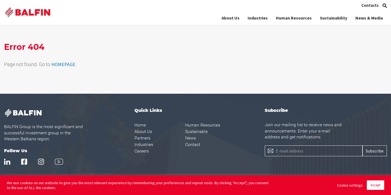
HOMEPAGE (63, 64)
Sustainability (333, 18)
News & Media (369, 18)
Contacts (370, 5)
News (190, 138)
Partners (142, 138)
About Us (230, 18)
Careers (141, 151)
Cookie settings (350, 185)
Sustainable (196, 131)
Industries (258, 18)
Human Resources (294, 18)
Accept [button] (375, 185)
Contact (192, 144)
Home (140, 125)
